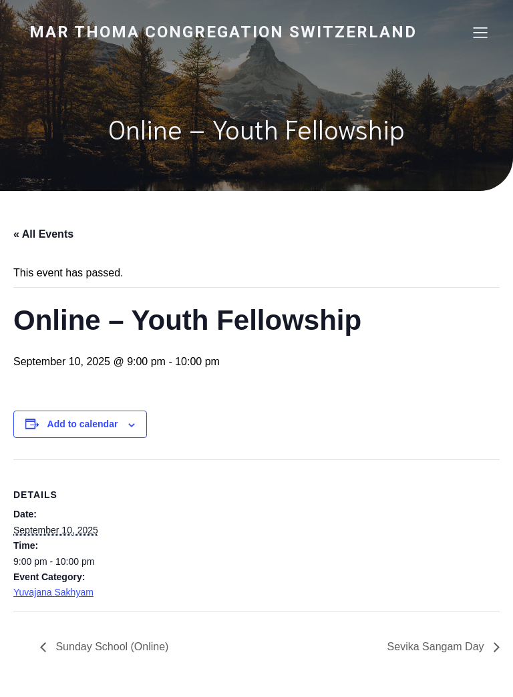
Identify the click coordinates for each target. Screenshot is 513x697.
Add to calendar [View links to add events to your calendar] (82, 424)
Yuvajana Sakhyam (53, 592)
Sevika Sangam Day (437, 646)
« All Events (43, 234)
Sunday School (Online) (110, 646)
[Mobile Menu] (480, 32)
